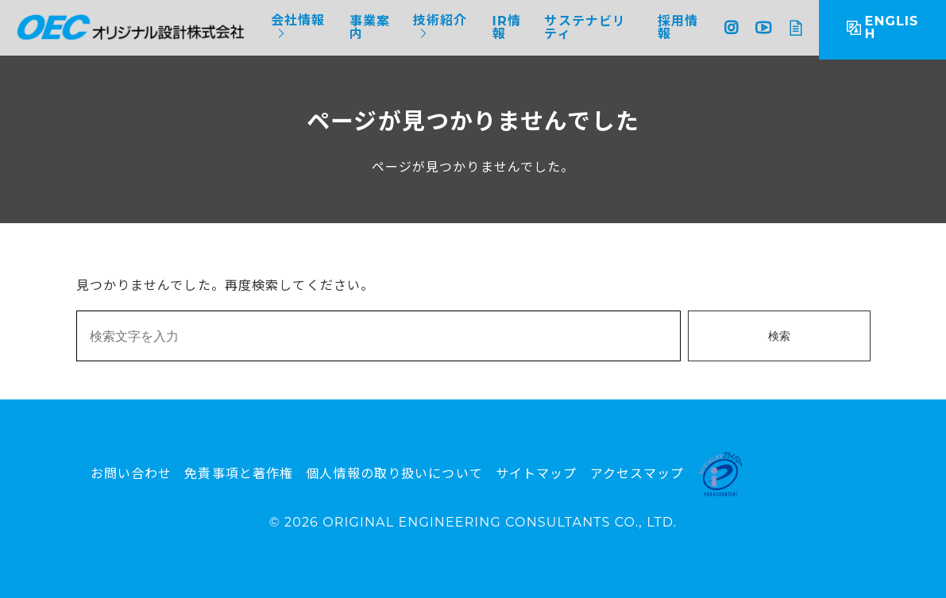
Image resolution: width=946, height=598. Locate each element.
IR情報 (506, 28)
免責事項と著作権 (238, 473)
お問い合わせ (131, 473)
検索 (779, 336)
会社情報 (298, 21)
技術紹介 (440, 21)
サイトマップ (536, 473)
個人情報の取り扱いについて (394, 473)
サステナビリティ (585, 28)
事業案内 (369, 28)
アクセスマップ (637, 473)
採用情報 (678, 28)
